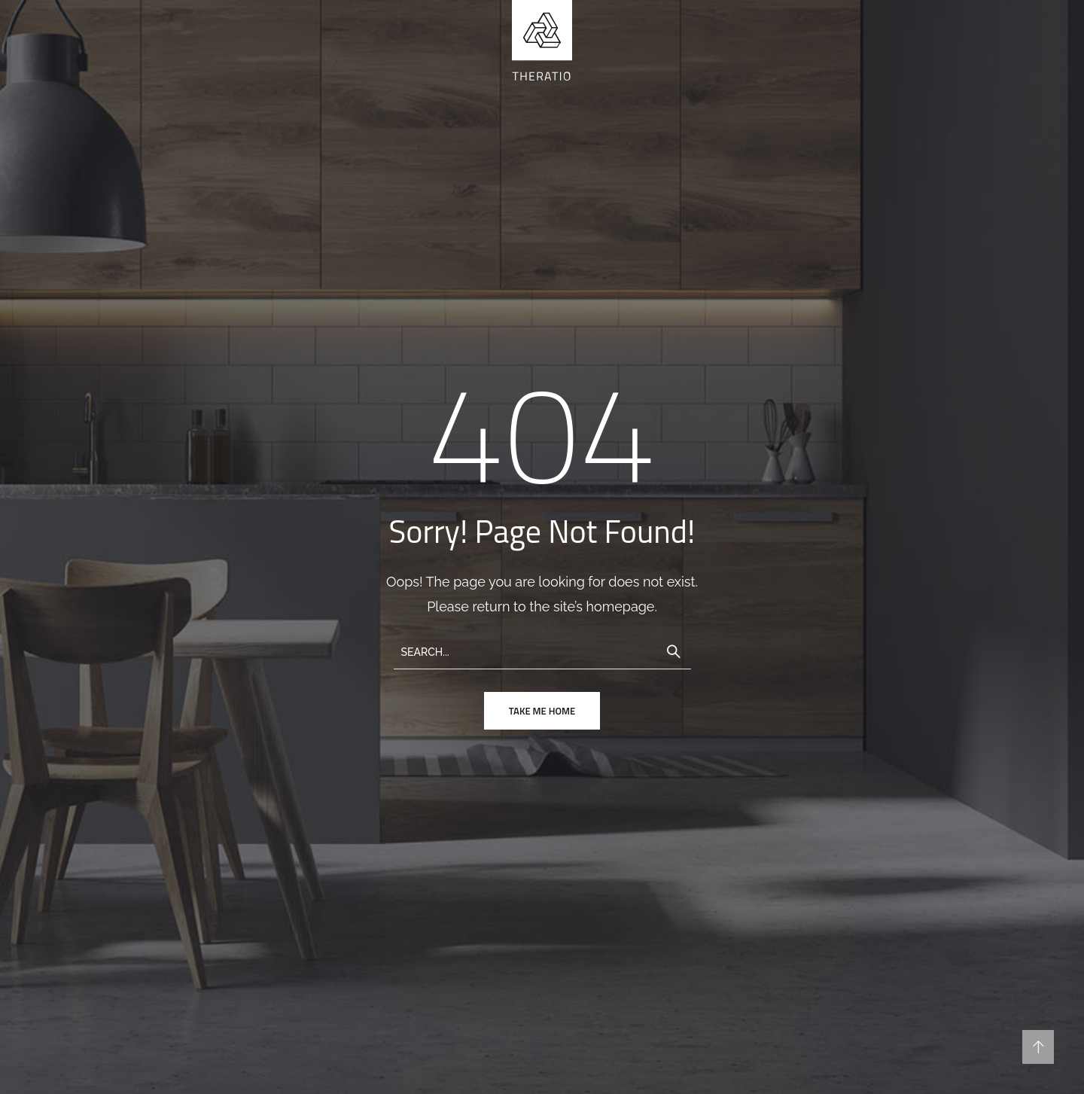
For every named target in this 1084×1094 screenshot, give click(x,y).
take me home (542, 710)
